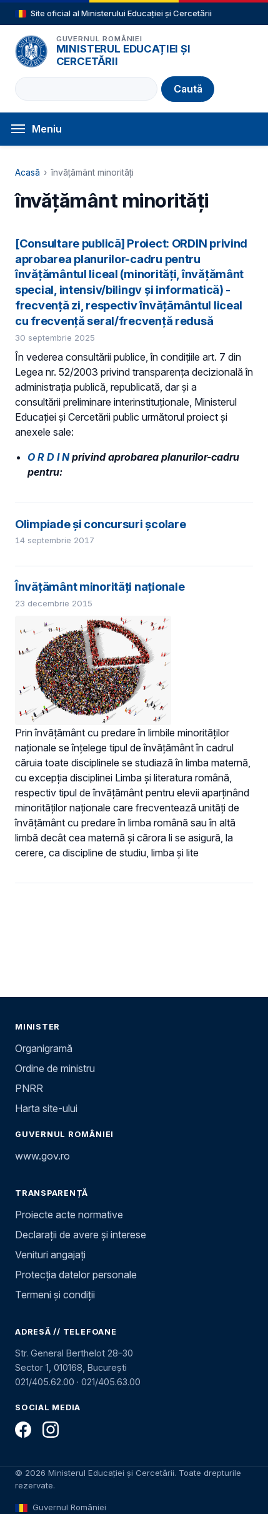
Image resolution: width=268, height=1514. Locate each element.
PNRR (29, 1088)
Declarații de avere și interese (80, 1234)
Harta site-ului (46, 1108)
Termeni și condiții (55, 1294)
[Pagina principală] (31, 51)
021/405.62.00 (44, 1381)
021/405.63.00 (111, 1381)
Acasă (27, 172)
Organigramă (43, 1048)
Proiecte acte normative (69, 1214)
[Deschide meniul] (134, 129)
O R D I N (48, 457)
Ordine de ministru (55, 1068)
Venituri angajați (50, 1254)
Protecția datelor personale (76, 1274)
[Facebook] (23, 1429)
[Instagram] (50, 1429)
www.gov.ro (42, 1156)
